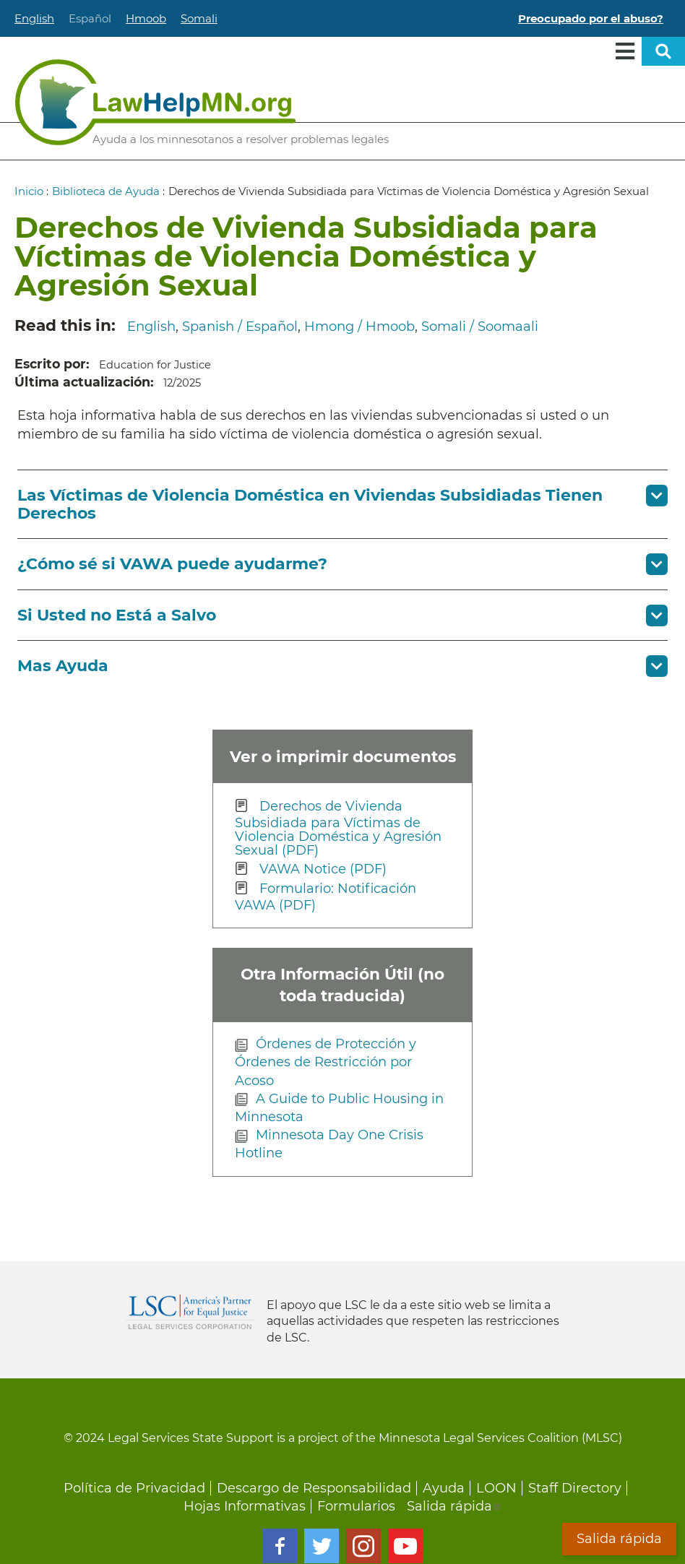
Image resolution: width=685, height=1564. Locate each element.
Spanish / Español (240, 326)
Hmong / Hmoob (359, 326)
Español (90, 18)
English (34, 18)
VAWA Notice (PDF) (323, 869)
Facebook (279, 1546)
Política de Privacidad (134, 1488)
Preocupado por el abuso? (590, 18)
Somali (199, 18)
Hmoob (146, 18)
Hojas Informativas (245, 1506)
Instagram (363, 1546)
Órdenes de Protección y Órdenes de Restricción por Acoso (325, 1062)
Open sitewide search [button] (663, 51)
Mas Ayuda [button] (62, 665)
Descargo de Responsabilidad (314, 1488)
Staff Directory (574, 1488)
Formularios (356, 1506)
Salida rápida (454, 1506)
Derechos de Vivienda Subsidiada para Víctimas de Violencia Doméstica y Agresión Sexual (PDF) (338, 828)
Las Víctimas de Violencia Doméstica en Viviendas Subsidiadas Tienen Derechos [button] (310, 504)
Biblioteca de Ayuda (106, 191)
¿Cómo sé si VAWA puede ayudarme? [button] (172, 564)
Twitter (321, 1546)
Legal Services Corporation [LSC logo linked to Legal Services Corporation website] (190, 1312)
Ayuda (444, 1488)
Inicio (28, 191)
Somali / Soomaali (479, 326)
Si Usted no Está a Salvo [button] (116, 615)
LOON (496, 1488)
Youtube (405, 1546)
